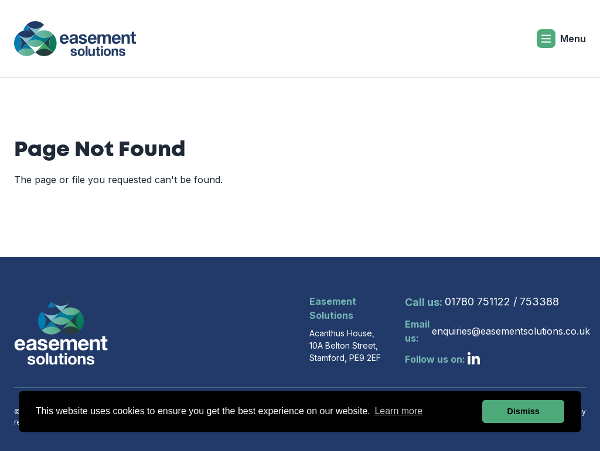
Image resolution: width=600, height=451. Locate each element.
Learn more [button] (398, 411)
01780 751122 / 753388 (482, 302)
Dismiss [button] (523, 411)
